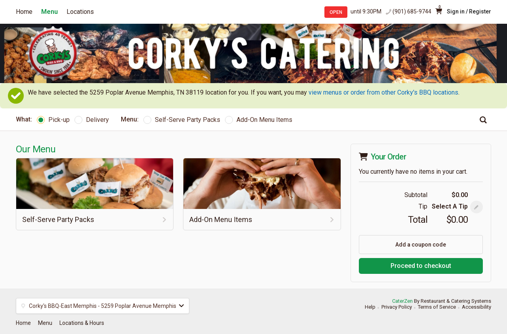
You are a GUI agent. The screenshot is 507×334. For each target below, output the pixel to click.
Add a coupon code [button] (420, 244)
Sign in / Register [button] (469, 11)
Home (24, 11)
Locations (80, 11)
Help (370, 307)
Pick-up (53, 119)
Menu (49, 11)
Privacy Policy (396, 307)
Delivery (91, 119)
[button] (476, 207)
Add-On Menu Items (258, 119)
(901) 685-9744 (412, 11)
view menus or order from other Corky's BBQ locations (383, 92)
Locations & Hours (81, 323)
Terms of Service (437, 307)
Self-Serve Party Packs (181, 119)
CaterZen (402, 301)
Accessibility (476, 307)
